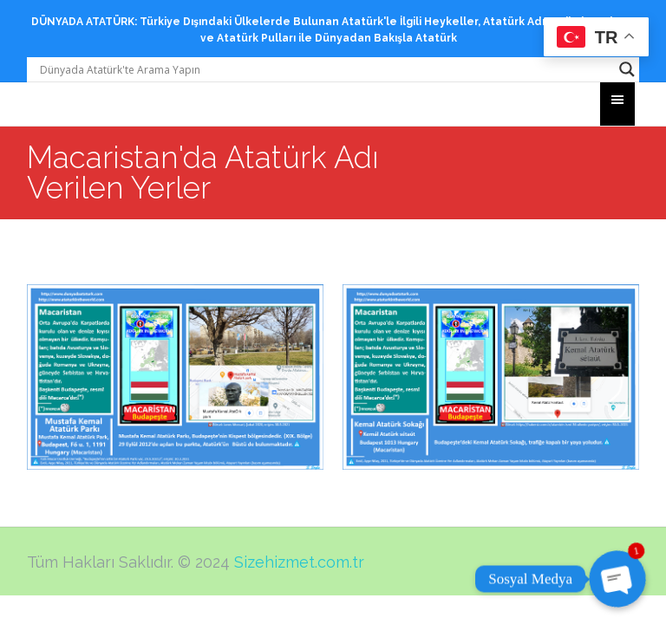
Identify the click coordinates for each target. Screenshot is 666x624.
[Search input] (325, 69)
